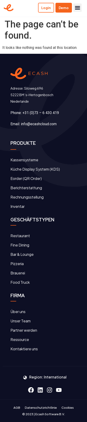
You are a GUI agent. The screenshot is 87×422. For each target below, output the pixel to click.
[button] (77, 7)
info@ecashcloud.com (39, 124)
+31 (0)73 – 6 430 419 (41, 113)
